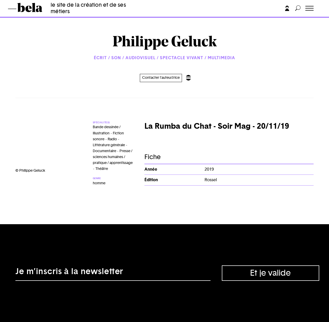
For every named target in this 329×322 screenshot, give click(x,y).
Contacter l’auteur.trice (161, 78)
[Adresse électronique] (113, 273)
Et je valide (270, 273)
